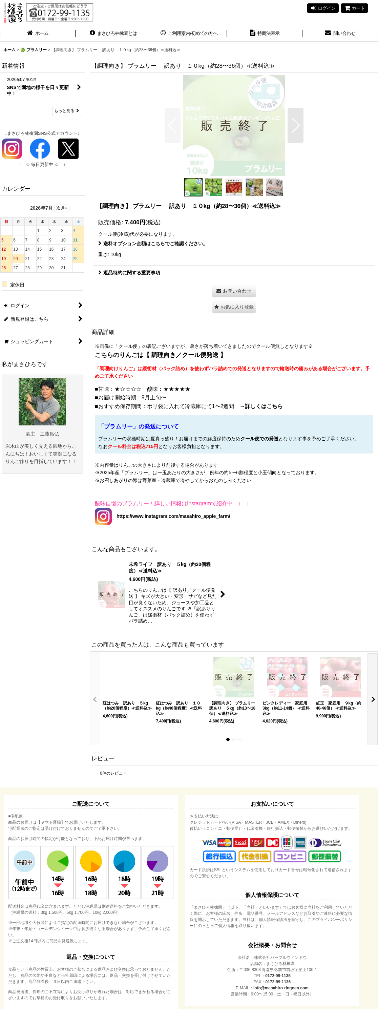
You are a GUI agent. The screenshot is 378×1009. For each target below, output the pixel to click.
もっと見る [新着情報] (66, 110)
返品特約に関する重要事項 (129, 272)
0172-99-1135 (278, 975)
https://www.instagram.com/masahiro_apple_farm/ (171, 516)
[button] (173, 125)
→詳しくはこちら (261, 406)
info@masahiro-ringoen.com (281, 988)
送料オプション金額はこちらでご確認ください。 (153, 243)
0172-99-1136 (278, 982)
